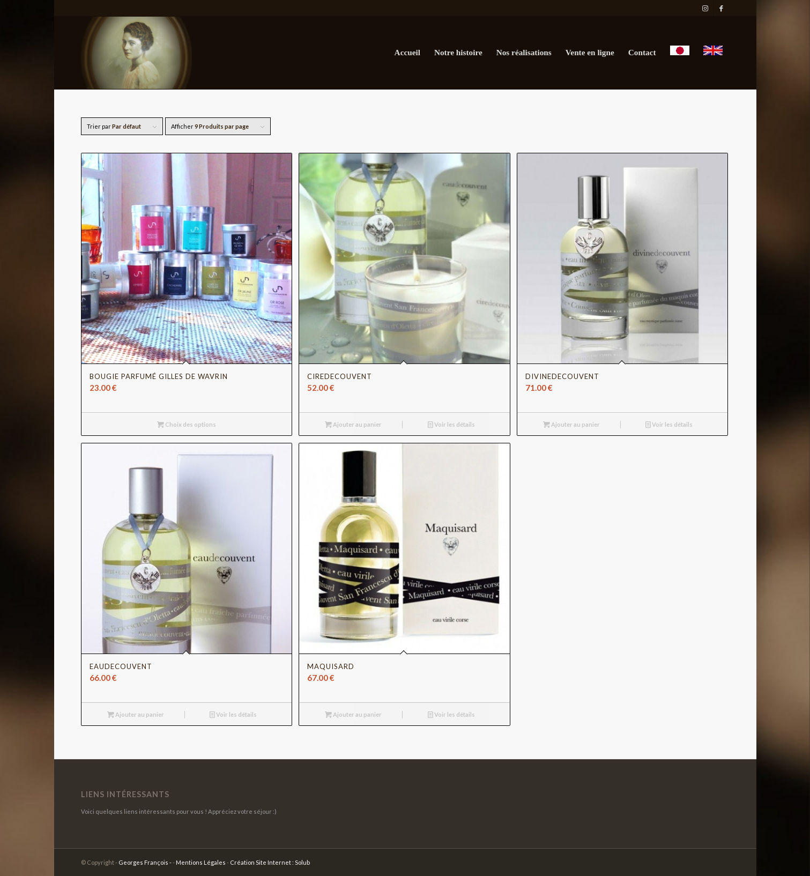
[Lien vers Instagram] (705, 8)
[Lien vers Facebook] (722, 8)
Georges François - (145, 862)
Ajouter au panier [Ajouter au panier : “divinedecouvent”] (571, 424)
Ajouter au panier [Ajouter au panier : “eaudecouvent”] (135, 714)
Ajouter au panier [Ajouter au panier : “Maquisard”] (353, 714)
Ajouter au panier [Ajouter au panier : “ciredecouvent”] (353, 424)
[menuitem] (407, 53)
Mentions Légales (201, 862)
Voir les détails (451, 424)
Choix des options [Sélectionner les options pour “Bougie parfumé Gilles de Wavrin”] (186, 424)
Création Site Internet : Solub (270, 862)
